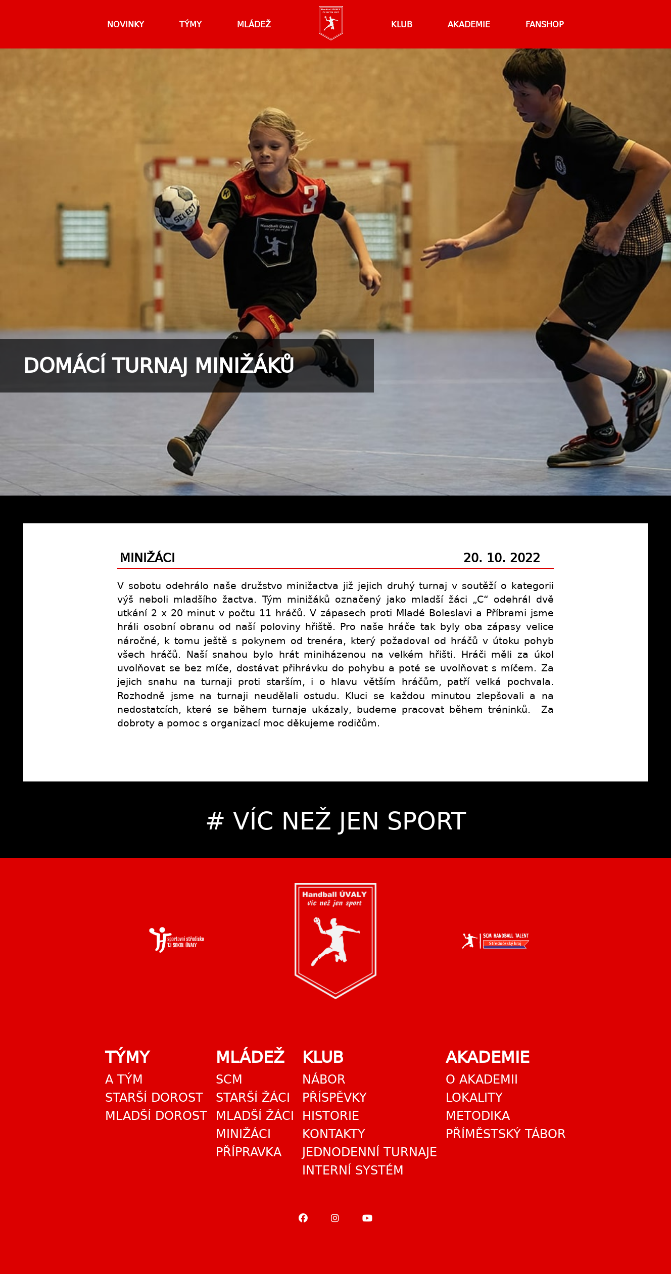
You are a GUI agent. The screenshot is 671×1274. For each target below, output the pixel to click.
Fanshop (544, 24)
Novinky (125, 24)
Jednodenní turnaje (369, 1152)
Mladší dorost (156, 1116)
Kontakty (333, 1134)
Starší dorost (154, 1098)
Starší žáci (253, 1098)
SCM (229, 1079)
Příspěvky (334, 1098)
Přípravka (248, 1152)
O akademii (482, 1079)
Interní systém (353, 1170)
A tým (124, 1079)
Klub (401, 24)
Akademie (469, 24)
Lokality (474, 1098)
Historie (330, 1116)
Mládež (254, 24)
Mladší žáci (255, 1116)
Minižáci (243, 1134)
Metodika (478, 1116)
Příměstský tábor (506, 1134)
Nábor (324, 1079)
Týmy (190, 24)
